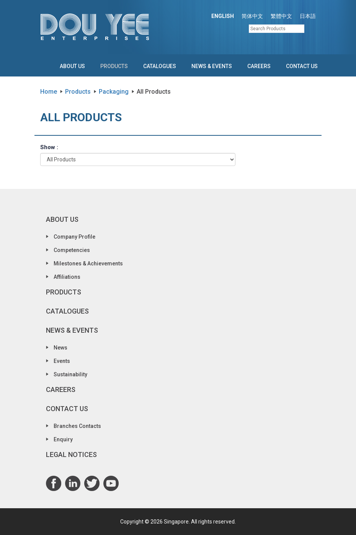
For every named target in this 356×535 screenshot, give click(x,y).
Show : (49, 147)
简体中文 (252, 16)
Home (48, 91)
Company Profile (74, 237)
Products (114, 66)
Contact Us (302, 66)
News (60, 348)
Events (62, 361)
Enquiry (63, 439)
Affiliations (67, 277)
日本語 (308, 16)
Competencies (72, 250)
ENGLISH (222, 16)
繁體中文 (281, 16)
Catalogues (159, 66)
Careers (259, 66)
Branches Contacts (77, 426)
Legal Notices (71, 454)
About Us (72, 66)
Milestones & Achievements (88, 263)
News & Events (211, 66)
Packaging (114, 91)
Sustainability (70, 374)
